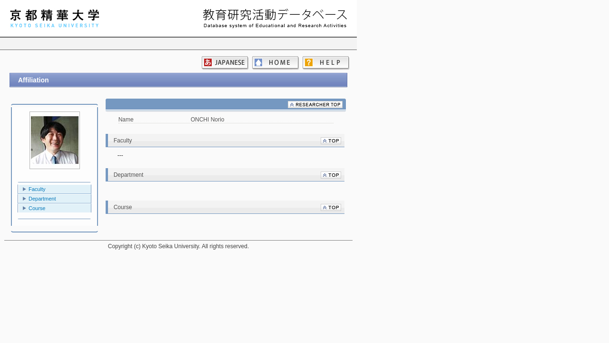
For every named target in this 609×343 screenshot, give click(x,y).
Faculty (37, 189)
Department (42, 199)
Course (37, 208)
